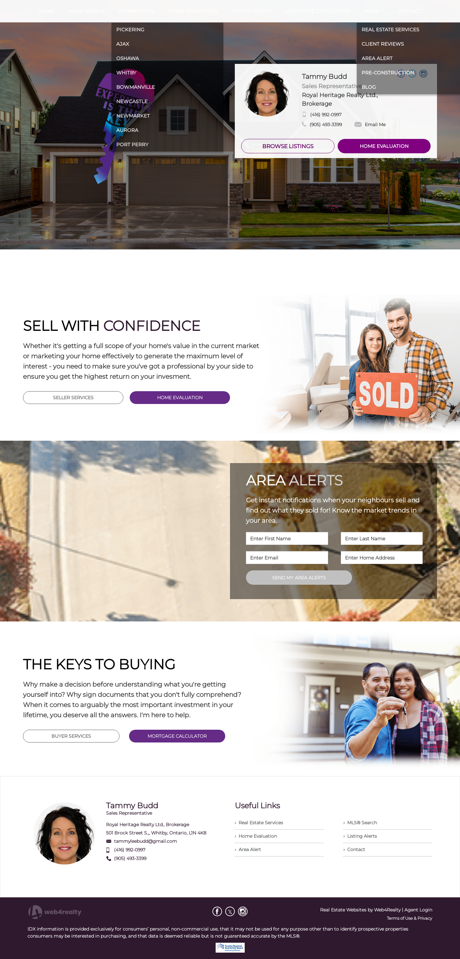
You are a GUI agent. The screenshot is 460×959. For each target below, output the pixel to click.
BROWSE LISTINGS (287, 146)
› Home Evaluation (256, 836)
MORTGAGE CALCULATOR (177, 736)
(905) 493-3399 (326, 124)
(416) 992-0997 (325, 115)
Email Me (370, 124)
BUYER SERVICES (71, 736)
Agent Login (418, 910)
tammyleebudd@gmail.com (145, 841)
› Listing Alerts (360, 836)
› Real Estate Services (259, 823)
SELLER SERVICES (73, 397)
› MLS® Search (360, 823)
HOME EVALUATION (384, 146)
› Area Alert (248, 849)
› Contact (354, 849)
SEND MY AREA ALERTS (299, 578)
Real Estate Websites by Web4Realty (360, 910)
